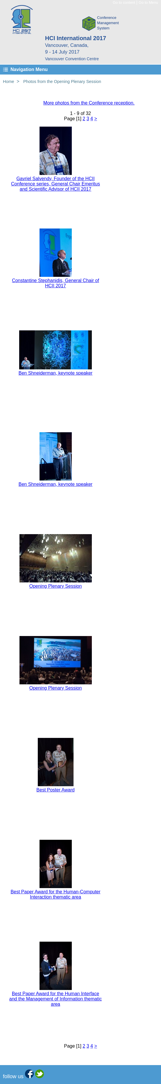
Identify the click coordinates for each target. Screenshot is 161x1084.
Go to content (124, 2)
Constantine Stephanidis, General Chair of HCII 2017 (55, 283)
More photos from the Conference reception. (89, 102)
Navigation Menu (29, 69)
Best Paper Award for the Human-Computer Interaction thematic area (55, 894)
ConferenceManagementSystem (108, 22)
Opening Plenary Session (55, 586)
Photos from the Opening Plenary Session (62, 81)
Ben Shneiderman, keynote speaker (55, 373)
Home (8, 81)
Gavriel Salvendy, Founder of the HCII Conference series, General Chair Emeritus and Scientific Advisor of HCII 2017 (55, 184)
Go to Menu (148, 2)
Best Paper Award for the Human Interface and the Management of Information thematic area (55, 999)
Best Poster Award (55, 789)
